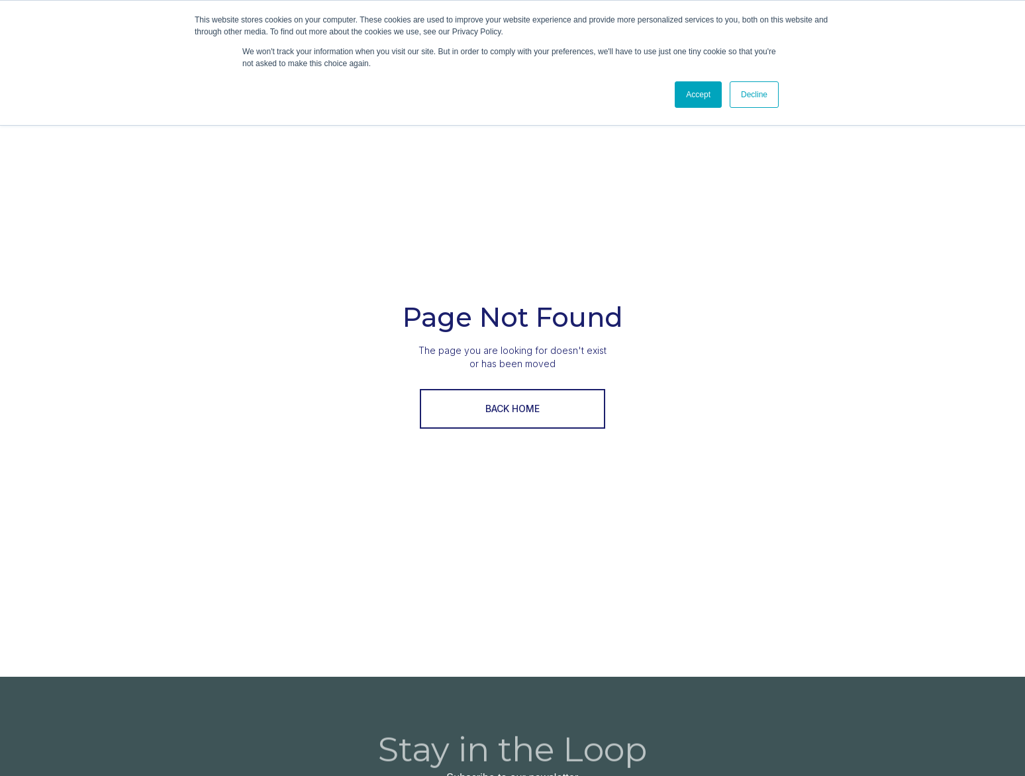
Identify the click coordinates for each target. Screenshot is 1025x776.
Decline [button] (754, 94)
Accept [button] (698, 94)
